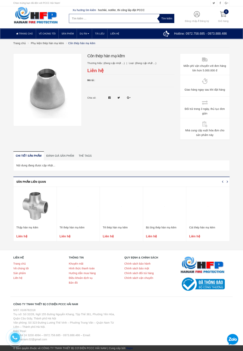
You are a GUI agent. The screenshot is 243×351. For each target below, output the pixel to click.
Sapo (129, 348)
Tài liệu (99, 33)
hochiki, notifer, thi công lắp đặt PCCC (121, 10)
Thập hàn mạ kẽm (27, 227)
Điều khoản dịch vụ (81, 277)
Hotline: (200, 33)
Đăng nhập (191, 21)
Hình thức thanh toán (82, 268)
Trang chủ (24, 33)
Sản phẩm (68, 33)
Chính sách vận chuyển (138, 277)
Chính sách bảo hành (137, 263)
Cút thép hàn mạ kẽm (202, 227)
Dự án (84, 33)
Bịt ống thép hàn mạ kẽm (161, 227)
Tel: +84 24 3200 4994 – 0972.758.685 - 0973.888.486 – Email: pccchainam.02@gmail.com (52, 337)
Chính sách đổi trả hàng (139, 273)
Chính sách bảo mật (136, 268)
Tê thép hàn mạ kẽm (72, 227)
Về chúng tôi (47, 33)
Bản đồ (73, 282)
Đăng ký (204, 21)
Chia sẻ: (91, 98)
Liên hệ (114, 33)
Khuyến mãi (76, 263)
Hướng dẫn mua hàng (82, 273)
